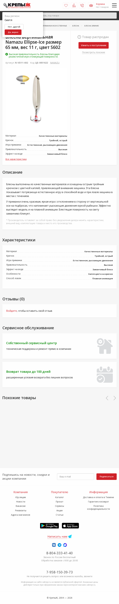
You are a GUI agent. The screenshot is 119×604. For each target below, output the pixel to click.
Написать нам (57, 536)
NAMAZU (55, 62)
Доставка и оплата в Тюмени (98, 497)
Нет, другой (14, 26)
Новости (20, 501)
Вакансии (21, 505)
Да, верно (13, 32)
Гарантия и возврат (98, 501)
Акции (59, 510)
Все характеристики (16, 159)
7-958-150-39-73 (59, 572)
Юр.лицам (20, 497)
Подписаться (106, 476)
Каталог (59, 497)
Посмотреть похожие (93, 52)
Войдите (11, 310)
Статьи (59, 514)
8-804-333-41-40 (59, 553)
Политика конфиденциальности (98, 507)
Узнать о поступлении (93, 45)
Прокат (59, 501)
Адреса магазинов (20, 514)
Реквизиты (20, 510)
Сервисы (59, 505)
